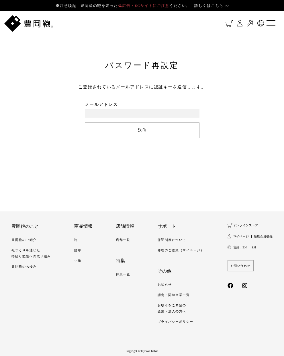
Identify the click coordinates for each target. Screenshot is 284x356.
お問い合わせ (240, 265)
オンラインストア (245, 225)
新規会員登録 (263, 236)
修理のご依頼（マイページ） (181, 250)
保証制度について (172, 240)
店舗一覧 (123, 240)
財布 (77, 250)
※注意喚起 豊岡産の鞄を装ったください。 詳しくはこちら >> (143, 5)
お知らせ (165, 284)
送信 (142, 130)
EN (244, 247)
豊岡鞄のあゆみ (24, 266)
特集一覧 (123, 274)
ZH (254, 247)
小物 (77, 260)
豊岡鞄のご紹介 (24, 240)
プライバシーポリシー (175, 321)
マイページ (241, 236)
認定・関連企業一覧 (174, 295)
